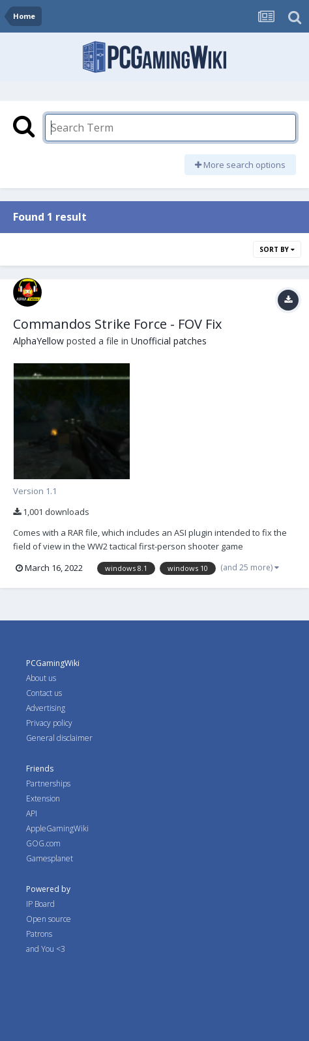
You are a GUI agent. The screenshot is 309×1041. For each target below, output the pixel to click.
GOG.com (43, 843)
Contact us (44, 693)
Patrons (39, 933)
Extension (43, 798)
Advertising (45, 708)
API (31, 813)
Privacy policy (49, 723)
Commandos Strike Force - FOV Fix (117, 324)
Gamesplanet (49, 858)
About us (41, 678)
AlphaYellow (38, 341)
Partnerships (48, 783)
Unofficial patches (169, 341)
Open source (48, 918)
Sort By (277, 249)
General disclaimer (59, 737)
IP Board (40, 903)
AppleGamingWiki (57, 828)
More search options (240, 165)
